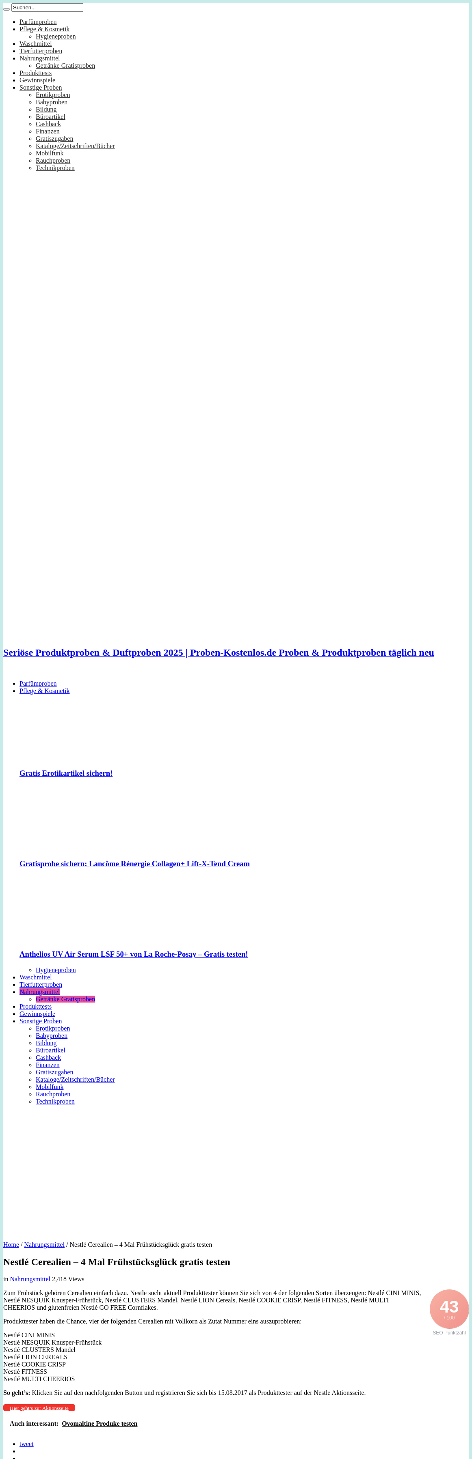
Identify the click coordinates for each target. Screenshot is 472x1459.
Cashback (48, 124)
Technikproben (55, 167)
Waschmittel (35, 43)
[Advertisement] (236, 1170)
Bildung (46, 109)
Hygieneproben (56, 36)
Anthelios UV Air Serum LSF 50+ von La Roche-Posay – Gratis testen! (133, 954)
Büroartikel (50, 116)
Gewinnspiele (37, 80)
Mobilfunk (49, 153)
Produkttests (35, 72)
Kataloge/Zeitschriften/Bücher (75, 145)
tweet (26, 1443)
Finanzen (48, 131)
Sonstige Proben (40, 87)
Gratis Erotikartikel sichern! (66, 773)
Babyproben (51, 102)
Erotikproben (53, 94)
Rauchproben (53, 160)
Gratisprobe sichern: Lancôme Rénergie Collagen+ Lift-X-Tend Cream (134, 863)
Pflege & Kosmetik (44, 29)
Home (11, 1244)
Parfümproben (38, 21)
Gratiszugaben (54, 138)
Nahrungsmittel (39, 58)
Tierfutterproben (40, 50)
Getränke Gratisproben (65, 65)
